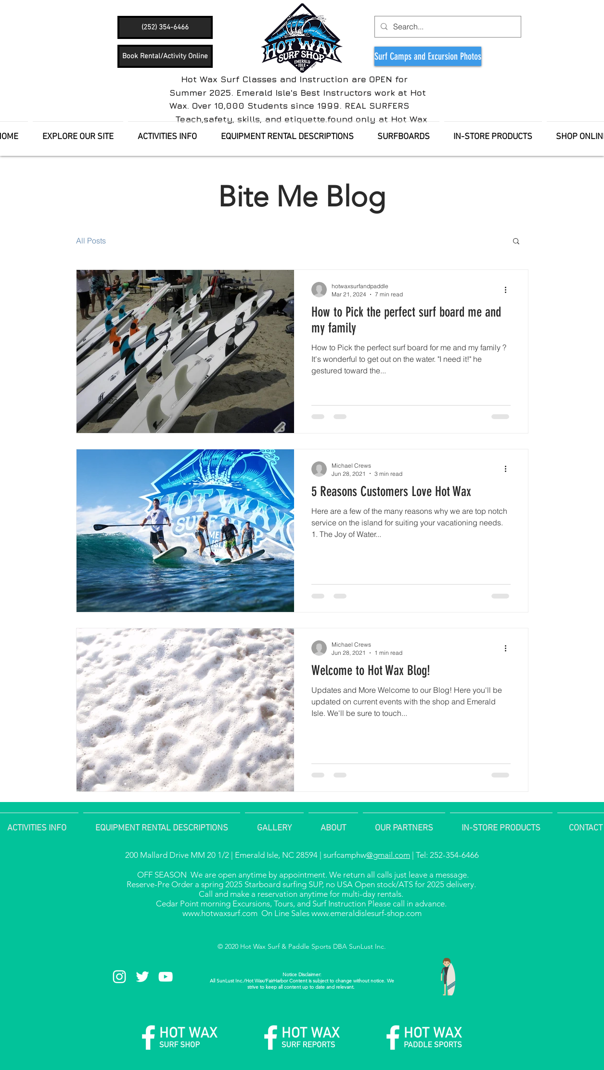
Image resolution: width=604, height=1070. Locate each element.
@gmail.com (388, 855)
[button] (516, 242)
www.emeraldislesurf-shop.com (366, 913)
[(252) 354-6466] (165, 27)
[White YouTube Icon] (165, 976)
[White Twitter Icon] (142, 976)
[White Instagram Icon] (119, 976)
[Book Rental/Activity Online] (165, 56)
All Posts (91, 240)
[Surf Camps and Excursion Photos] (427, 56)
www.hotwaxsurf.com (219, 913)
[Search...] (447, 26)
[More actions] (509, 289)
